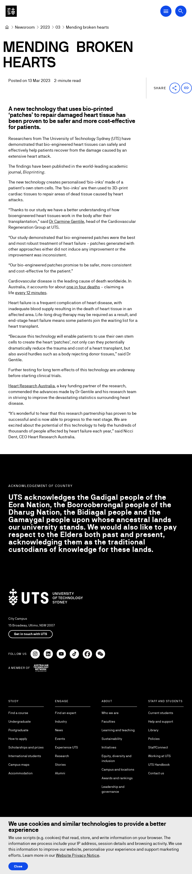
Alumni (60, 773)
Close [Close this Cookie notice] (18, 866)
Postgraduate (18, 730)
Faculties (108, 721)
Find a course (18, 713)
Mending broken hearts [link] (87, 27)
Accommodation (20, 773)
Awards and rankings (117, 778)
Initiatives (109, 747)
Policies (154, 739)
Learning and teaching (118, 730)
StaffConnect (158, 747)
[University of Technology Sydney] (7, 27)
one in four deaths (83, 286)
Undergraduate (19, 721)
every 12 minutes (30, 292)
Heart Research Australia (31, 385)
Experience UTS (66, 747)
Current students (160, 713)
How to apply (17, 739)
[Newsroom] (25, 27)
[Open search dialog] (180, 11)
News (59, 730)
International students (24, 756)
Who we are (110, 713)
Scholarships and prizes (26, 747)
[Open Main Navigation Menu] (165, 11)
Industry (61, 721)
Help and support (160, 721)
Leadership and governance (113, 789)
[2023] (45, 27)
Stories (60, 764)
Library (153, 730)
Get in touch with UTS (30, 634)
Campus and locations (118, 769)
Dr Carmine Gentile (66, 221)
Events (60, 739)
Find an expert (65, 713)
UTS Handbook (159, 764)
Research (62, 756)
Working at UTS (159, 756)
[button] (175, 88)
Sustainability (112, 739)
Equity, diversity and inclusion (116, 758)
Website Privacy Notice (77, 855)
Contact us (156, 773)
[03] (57, 27)
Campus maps (18, 764)
